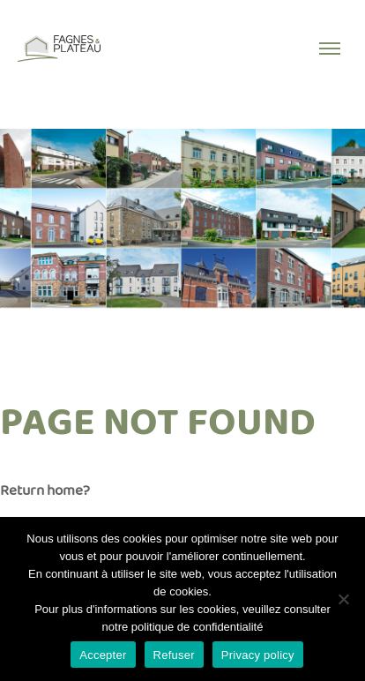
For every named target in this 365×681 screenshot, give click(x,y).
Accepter (102, 655)
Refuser (174, 655)
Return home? (45, 491)
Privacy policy (257, 655)
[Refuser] (343, 599)
